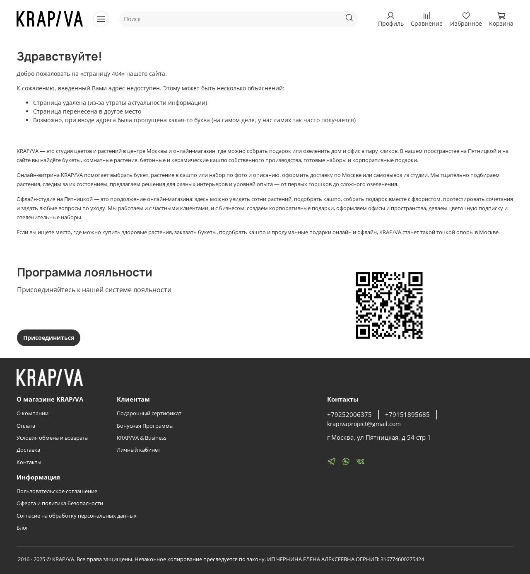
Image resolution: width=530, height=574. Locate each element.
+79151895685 (407, 414)
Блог (23, 527)
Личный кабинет (138, 449)
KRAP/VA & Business (141, 437)
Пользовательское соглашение (57, 491)
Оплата (26, 425)
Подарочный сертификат (149, 413)
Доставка (28, 449)
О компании (32, 413)
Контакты (29, 462)
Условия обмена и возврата (52, 437)
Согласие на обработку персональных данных (77, 515)
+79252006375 (349, 414)
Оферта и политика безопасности (60, 503)
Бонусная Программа (145, 425)
